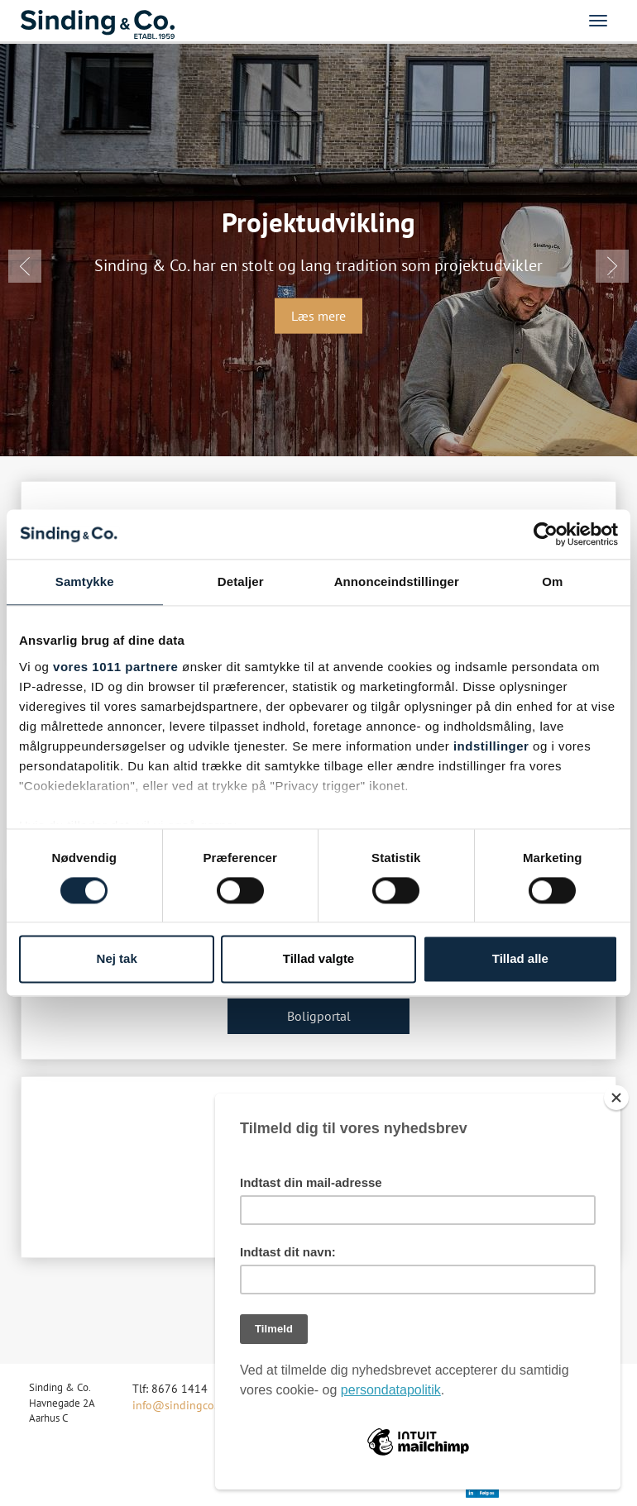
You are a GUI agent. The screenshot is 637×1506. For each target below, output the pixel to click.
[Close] (616, 1097)
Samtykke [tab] (84, 581)
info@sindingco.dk (180, 1405)
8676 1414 (179, 1388)
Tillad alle (520, 959)
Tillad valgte (318, 959)
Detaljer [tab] (241, 581)
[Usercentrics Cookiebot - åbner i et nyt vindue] (545, 534)
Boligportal (319, 1016)
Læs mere (318, 315)
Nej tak (117, 959)
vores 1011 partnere (115, 667)
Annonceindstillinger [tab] (396, 581)
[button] (24, 266)
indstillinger (491, 746)
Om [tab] (552, 581)
